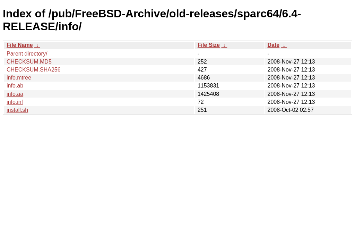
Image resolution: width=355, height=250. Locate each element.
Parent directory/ (27, 54)
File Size (209, 45)
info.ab (15, 86)
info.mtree (19, 78)
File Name (20, 45)
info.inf (15, 102)
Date (273, 45)
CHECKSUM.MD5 (29, 62)
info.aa (15, 94)
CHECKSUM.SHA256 (34, 70)
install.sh (17, 110)
